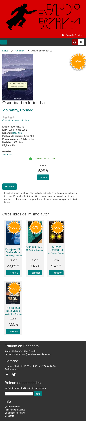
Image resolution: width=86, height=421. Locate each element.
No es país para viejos (13, 309)
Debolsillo (17, 133)
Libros (5, 50)
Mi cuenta (9, 416)
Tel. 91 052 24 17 (13, 354)
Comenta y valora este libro (15, 120)
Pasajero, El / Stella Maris (13, 251)
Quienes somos (12, 406)
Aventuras (19, 50)
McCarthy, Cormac (13, 256)
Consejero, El (34, 246)
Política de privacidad (15, 409)
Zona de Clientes (74, 35)
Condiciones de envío (15, 413)
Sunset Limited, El (56, 248)
